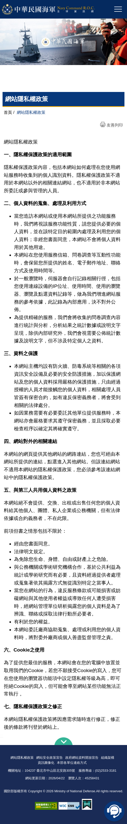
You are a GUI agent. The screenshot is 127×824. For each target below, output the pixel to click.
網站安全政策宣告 (49, 757)
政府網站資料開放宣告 (81, 757)
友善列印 (115, 125)
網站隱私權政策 (22, 757)
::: (1, 736)
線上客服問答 (114, 811)
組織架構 (107, 757)
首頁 (8, 112)
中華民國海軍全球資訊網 (55, 9)
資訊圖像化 (46, 763)
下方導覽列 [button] (63, 741)
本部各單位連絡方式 (72, 763)
